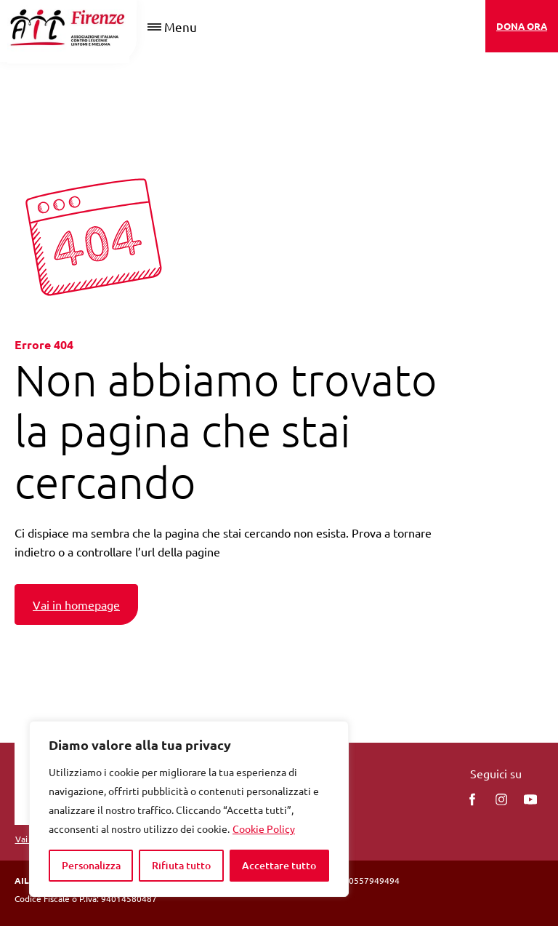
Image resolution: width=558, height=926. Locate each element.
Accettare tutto (279, 865)
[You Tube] (530, 799)
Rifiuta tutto (181, 865)
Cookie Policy (263, 828)
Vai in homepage (76, 604)
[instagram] (501, 799)
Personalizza (91, 865)
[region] (189, 809)
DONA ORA (521, 26)
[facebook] (472, 799)
